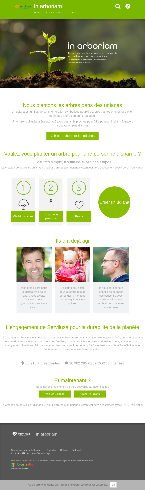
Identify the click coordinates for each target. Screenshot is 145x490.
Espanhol (51, 450)
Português (77, 450)
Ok (113, 485)
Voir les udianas (54, 393)
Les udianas (72, 12)
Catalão (64, 450)
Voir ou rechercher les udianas (72, 136)
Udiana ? (38, 12)
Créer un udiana (54, 12)
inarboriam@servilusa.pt (38, 453)
